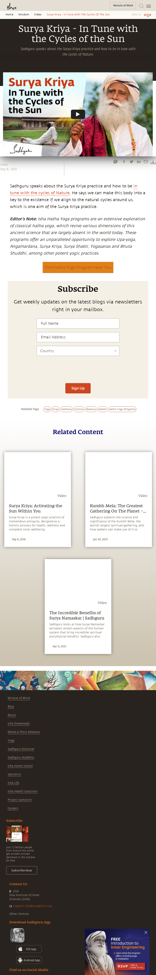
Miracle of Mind (19, 698)
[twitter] (131, 161)
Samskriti (14, 774)
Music (12, 715)
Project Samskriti (20, 799)
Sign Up (78, 388)
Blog (11, 706)
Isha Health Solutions (23, 791)
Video (37, 14)
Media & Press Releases (24, 732)
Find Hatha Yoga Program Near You (78, 267)
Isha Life (13, 782)
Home (9, 14)
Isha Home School (20, 765)
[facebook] (124, 161)
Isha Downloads (19, 723)
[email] (146, 161)
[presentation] (78, 367)
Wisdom (23, 14)
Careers (13, 808)
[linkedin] (138, 161)
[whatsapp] (115, 161)
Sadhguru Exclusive (21, 748)
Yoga (11, 740)
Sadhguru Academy (21, 757)
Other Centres (19, 913)
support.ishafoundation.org (32, 906)
